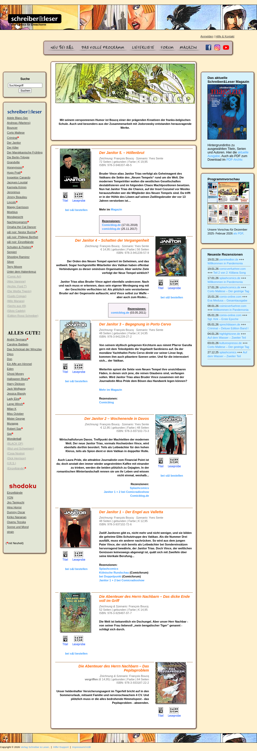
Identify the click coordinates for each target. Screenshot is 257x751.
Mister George (16, 418)
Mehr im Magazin (110, 389)
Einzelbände (15, 492)
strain (10, 531)
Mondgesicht (15, 216)
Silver (10, 261)
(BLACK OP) (15, 443)
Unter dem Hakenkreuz (21, 271)
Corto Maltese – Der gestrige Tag (228, 291)
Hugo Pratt (14, 172)
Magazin (116, 209)
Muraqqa (12, 423)
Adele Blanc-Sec (17, 117)
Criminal (12, 137)
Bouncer (12, 127)
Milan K (12, 408)
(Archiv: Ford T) (17, 286)
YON (10, 497)
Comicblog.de (111, 224)
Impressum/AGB (81, 747)
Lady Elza (13, 398)
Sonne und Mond (18, 526)
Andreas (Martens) (18, 122)
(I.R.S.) (11, 463)
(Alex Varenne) (16, 281)
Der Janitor (14, 142)
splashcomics (227, 352)
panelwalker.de (228, 259)
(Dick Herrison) (16, 458)
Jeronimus (13, 192)
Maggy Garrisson (18, 207)
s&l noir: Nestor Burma (21, 232)
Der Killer (13, 147)
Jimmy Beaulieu (17, 197)
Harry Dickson (16, 383)
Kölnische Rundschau (114, 572)
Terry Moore (14, 266)
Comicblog (106, 402)
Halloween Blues (17, 378)
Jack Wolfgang (16, 388)
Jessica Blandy (16, 393)
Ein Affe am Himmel (19, 363)
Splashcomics (139, 487)
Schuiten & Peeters (19, 247)
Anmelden (206, 36)
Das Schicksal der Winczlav (24, 349)
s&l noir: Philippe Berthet (22, 237)
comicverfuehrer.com (232, 268)
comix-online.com (230, 296)
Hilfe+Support (61, 747)
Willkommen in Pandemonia (225, 263)
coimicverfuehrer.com (232, 305)
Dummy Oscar (16, 512)
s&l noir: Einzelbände (20, 241)
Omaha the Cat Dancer (21, 226)
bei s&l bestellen (76, 209)
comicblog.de (111, 228)
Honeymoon (14, 167)
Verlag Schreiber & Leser (35, 747)
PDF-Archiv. (235, 159)
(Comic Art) (14, 276)
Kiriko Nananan (16, 517)
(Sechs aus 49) (16, 305)
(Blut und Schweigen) (20, 448)
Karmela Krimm (17, 187)
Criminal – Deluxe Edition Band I (227, 328)
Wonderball (14, 438)
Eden (10, 368)
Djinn (10, 354)
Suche (25, 79)
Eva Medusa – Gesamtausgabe (227, 300)
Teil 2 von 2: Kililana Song (229, 272)
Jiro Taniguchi (15, 502)
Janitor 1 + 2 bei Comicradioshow (126, 491)
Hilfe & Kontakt (224, 36)
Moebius (12, 212)
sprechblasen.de (229, 324)
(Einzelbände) (16, 468)
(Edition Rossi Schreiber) (22, 315)
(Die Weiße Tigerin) (19, 291)
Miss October (15, 413)
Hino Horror (14, 507)
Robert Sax (14, 428)
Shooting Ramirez (18, 256)
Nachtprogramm (17, 222)
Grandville (13, 162)
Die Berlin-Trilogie (18, 157)
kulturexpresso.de (230, 343)
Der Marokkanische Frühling (25, 152)
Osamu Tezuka (16, 522)
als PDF (238, 233)
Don (9, 359)
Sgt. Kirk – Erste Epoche (222, 319)
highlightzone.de (229, 333)
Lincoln (11, 202)
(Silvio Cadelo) (16, 310)
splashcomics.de (229, 278)
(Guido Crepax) (16, 296)
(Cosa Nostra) (16, 453)
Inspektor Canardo (18, 177)
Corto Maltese (16, 132)
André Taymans (17, 339)
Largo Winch (15, 403)
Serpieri (12, 252)
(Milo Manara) (16, 301)
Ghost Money (15, 373)
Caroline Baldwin (17, 344)
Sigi (9, 433)
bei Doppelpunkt (110, 576)
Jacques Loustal (17, 182)
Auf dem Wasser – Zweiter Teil (226, 337)
